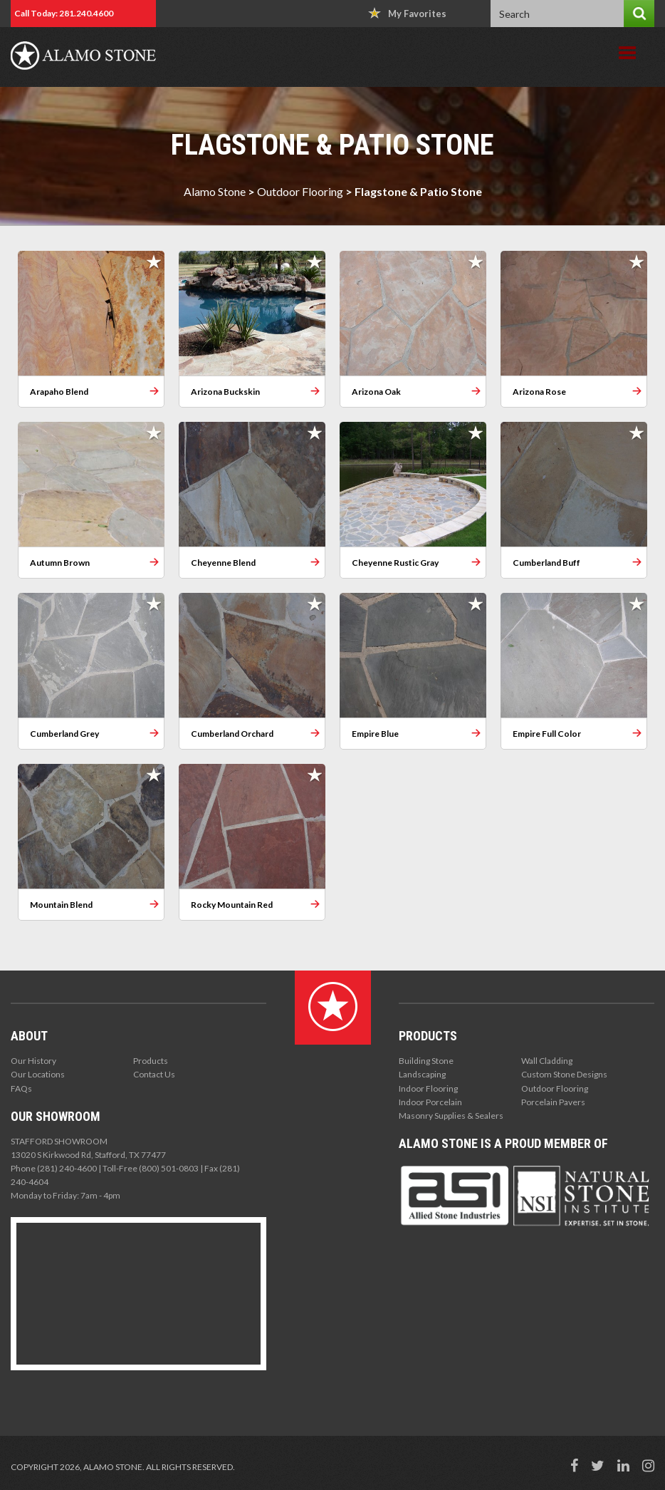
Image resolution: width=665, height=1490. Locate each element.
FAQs (21, 1088)
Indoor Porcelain (430, 1102)
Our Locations (38, 1074)
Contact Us (154, 1074)
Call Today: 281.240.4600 (63, 13)
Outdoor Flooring (300, 191)
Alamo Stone (215, 191)
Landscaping (422, 1074)
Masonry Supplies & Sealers (451, 1115)
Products (150, 1060)
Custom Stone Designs (564, 1074)
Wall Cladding (546, 1060)
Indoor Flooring (428, 1088)
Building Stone (426, 1060)
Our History (33, 1060)
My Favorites (407, 13)
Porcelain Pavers (553, 1102)
